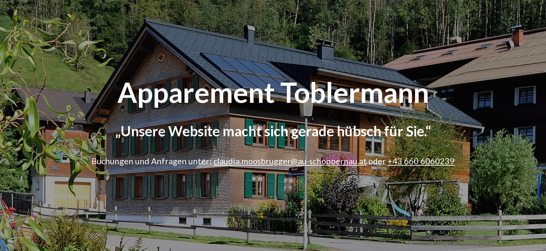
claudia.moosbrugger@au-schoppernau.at (290, 161)
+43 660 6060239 (421, 161)
